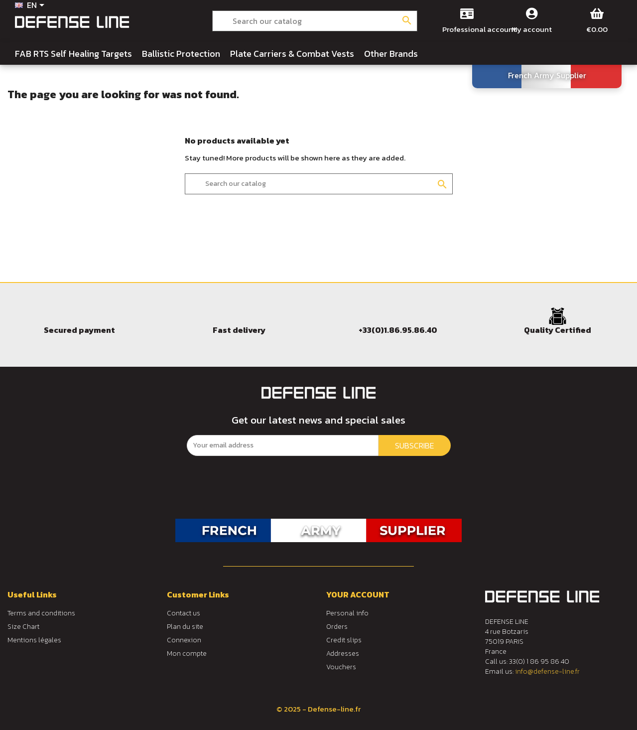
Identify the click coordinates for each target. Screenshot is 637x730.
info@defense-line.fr (547, 671)
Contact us (183, 613)
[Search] (314, 20)
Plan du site (185, 626)
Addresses (342, 653)
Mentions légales (34, 640)
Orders (337, 626)
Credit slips (344, 640)
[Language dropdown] (31, 6)
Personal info (347, 613)
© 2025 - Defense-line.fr (318, 709)
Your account (357, 594)
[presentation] (270, 475)
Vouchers (341, 667)
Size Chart (23, 626)
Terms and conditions (41, 613)
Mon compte (187, 653)
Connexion (184, 640)
